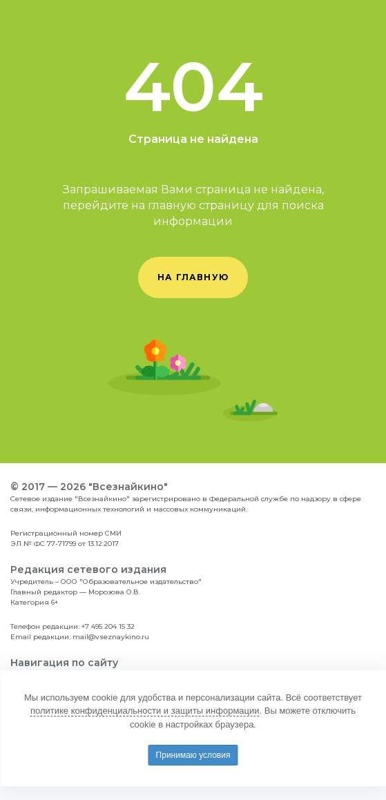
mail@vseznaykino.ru (111, 636)
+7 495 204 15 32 (108, 626)
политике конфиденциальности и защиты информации (145, 710)
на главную (193, 277)
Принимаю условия (193, 755)
